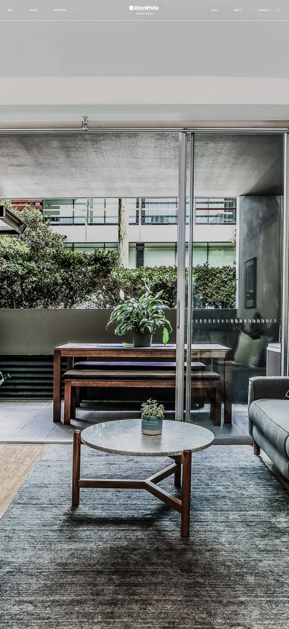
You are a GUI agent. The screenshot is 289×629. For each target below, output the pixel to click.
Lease (33, 10)
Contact (264, 10)
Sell (214, 10)
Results (60, 10)
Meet (237, 10)
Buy (10, 10)
